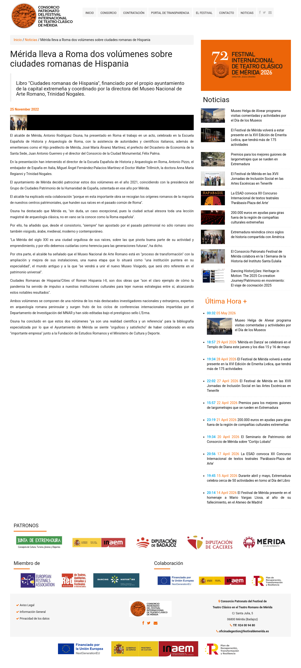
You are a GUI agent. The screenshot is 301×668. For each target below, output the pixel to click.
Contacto (226, 13)
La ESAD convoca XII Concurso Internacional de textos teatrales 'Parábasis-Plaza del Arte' (255, 198)
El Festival (204, 13)
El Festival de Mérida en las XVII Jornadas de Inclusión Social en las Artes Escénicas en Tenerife (257, 178)
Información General (33, 612)
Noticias (247, 13)
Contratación (133, 13)
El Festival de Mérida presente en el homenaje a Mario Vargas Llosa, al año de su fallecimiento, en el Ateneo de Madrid (249, 497)
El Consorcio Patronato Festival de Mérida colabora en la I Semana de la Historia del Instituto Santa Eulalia (258, 256)
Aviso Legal (27, 605)
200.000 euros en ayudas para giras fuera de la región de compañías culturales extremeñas (257, 217)
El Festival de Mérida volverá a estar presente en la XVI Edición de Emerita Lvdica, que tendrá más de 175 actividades (249, 364)
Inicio (89, 13)
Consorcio (108, 13)
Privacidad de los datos (34, 618)
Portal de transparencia (170, 13)
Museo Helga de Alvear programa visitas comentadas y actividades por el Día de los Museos (258, 115)
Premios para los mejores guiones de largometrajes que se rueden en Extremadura (258, 159)
